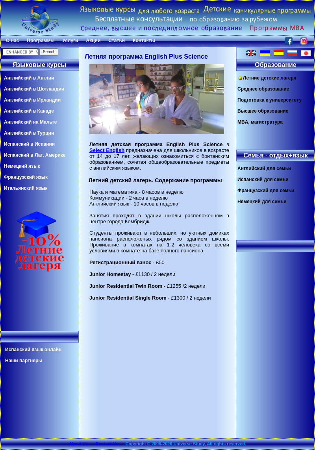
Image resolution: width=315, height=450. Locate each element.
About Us (78, 443)
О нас (12, 40)
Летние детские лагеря (266, 78)
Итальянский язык (25, 188)
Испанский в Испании (29, 144)
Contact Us (106, 443)
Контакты (144, 40)
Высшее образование (262, 111)
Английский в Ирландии (32, 100)
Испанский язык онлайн (33, 349)
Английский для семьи (264, 168)
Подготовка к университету (269, 100)
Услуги (70, 40)
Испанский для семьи (263, 179)
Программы (40, 40)
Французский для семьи (265, 190)
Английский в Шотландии (34, 89)
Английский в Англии (29, 78)
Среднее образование (263, 89)
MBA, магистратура (260, 122)
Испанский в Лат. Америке (34, 155)
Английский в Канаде (29, 111)
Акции (93, 40)
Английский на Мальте (30, 122)
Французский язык (26, 177)
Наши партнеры (24, 360)
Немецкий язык (22, 166)
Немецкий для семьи (262, 201)
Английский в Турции (29, 133)
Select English (106, 150)
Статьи (116, 40)
